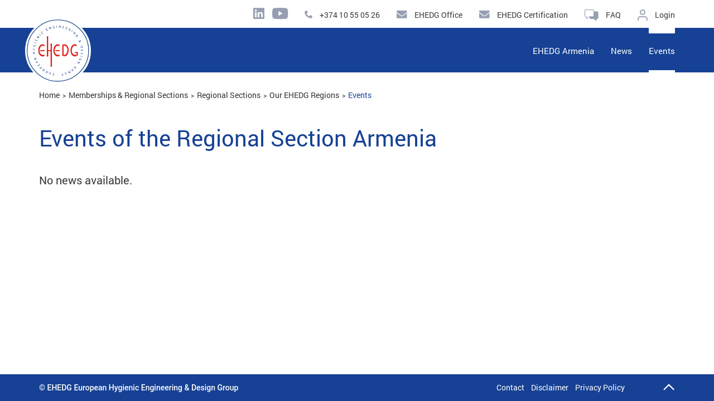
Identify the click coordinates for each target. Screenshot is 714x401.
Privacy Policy (600, 387)
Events (360, 95)
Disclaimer (549, 387)
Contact (510, 387)
